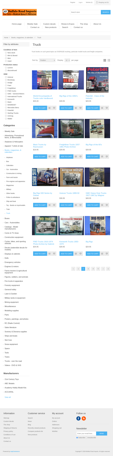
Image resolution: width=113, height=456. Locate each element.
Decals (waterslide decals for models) (16, 249)
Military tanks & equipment (15, 298)
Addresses (55, 425)
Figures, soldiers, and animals (16, 277)
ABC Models (9, 383)
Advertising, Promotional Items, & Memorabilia (14, 136)
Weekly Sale (32, 24)
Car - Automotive (12, 169)
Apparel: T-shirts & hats (14, 146)
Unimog (10, 116)
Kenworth (11, 99)
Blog (29, 425)
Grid (104, 60)
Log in (80, 2)
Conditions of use (9, 435)
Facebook (78, 418)
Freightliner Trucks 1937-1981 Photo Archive (69, 146)
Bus (7, 161)
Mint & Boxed (12, 55)
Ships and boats (11, 336)
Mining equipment (12, 302)
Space (7, 348)
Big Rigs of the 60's (94, 145)
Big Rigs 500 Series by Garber (42, 194)
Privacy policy (8, 431)
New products (50, 27)
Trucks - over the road (13, 361)
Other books (10, 193)
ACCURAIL (9, 392)
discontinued (12, 70)
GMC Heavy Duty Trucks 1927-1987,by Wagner (96, 194)
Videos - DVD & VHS (13, 365)
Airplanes (9, 157)
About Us (97, 24)
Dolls (7, 258)
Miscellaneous (10, 306)
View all (8, 397)
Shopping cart (57, 428)
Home (6, 37)
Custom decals (49, 24)
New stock (11, 53)
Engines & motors (12, 266)
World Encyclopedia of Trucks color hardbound (43, 97)
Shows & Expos (67, 24)
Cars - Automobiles (12, 223)
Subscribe (81, 437)
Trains (7, 357)
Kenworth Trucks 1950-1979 (69, 243)
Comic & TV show (12, 233)
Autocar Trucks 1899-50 (69, 193)
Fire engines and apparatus (15, 181)
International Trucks (15, 96)
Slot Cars (8, 340)
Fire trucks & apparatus (14, 281)
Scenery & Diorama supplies (16, 332)
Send (102, 433)
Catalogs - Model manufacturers (11, 228)
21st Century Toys (12, 379)
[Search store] (85, 12)
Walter (10, 119)
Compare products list (35, 431)
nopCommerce (15, 451)
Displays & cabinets (12, 254)
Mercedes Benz (13, 107)
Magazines (10, 185)
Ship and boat (11, 201)
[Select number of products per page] (67, 60)
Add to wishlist (54, 108)
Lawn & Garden (11, 294)
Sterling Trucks (13, 113)
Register (72, 2)
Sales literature (10, 327)
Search (106, 12)
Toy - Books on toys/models (15, 205)
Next (103, 269)
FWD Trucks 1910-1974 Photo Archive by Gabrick (43, 243)
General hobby (10, 289)
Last (108, 269)
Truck (8, 213)
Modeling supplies (12, 311)
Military (8, 189)
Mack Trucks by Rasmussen (39, 146)
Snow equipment (11, 344)
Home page (17, 24)
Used (9, 61)
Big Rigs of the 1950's (68, 96)
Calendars (9, 165)
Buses (7, 218)
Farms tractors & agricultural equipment (16, 272)
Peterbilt (11, 110)
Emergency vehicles (12, 262)
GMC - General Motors (16, 94)
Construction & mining (13, 173)
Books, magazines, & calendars (13, 151)
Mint (9, 58)
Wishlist (54, 431)
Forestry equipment (12, 285)
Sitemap (6, 418)
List (108, 60)
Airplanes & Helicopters (14, 142)
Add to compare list (49, 108)
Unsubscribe (91, 437)
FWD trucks (12, 91)
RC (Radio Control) (12, 323)
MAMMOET (12, 105)
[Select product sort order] (47, 60)
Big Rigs (89, 242)
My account (56, 418)
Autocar (10, 77)
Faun (9, 85)
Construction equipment (14, 237)
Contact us (34, 27)
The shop (84, 24)
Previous (73, 269)
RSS (84, 418)
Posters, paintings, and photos (16, 319)
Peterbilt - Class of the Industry (95, 97)
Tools (7, 353)
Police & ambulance (13, 197)
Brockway (11, 80)
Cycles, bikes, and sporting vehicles (15, 242)
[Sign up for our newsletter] (86, 434)
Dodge (10, 83)
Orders (54, 421)
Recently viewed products (36, 428)
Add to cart (40, 108)
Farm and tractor (12, 177)
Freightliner (12, 88)
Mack (9, 102)
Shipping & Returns (10, 428)
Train (8, 209)
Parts (7, 315)
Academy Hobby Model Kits (15, 388)
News (30, 421)
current (10, 68)
